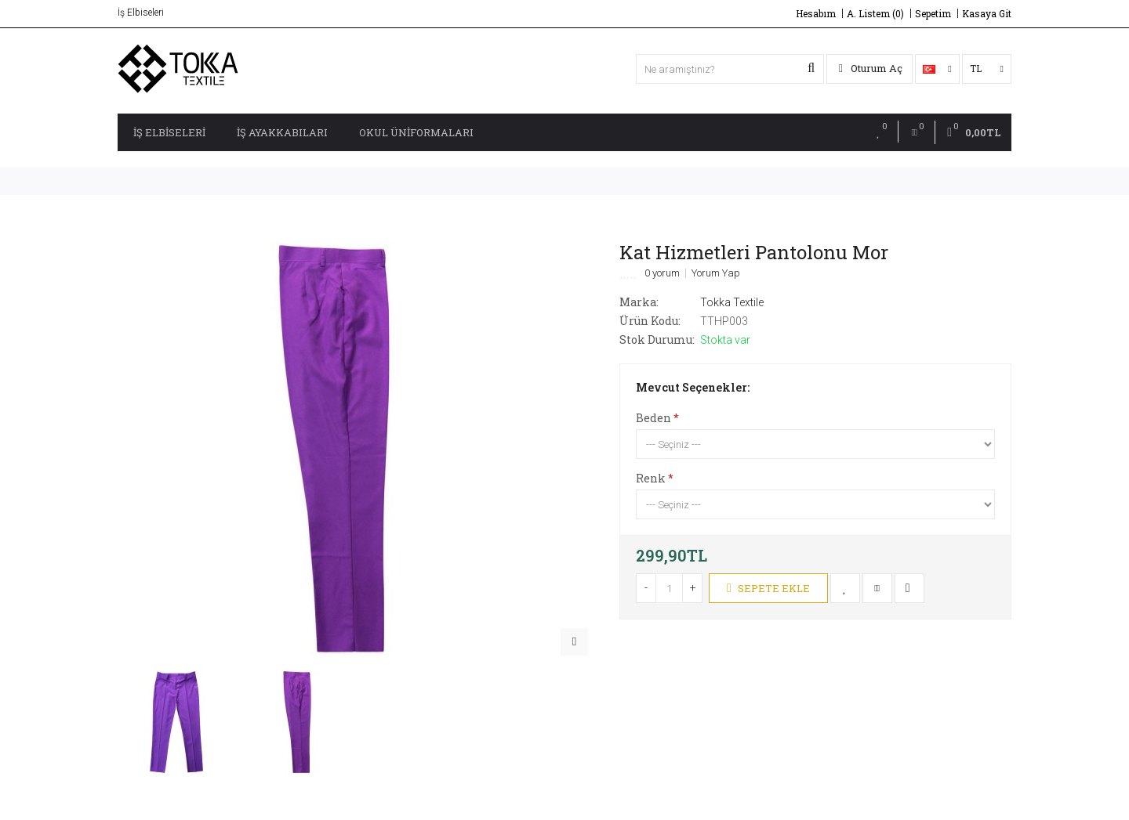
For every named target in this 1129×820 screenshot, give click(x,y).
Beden (653, 417)
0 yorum (662, 273)
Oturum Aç (870, 68)
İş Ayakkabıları (282, 132)
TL (987, 68)
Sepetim (933, 13)
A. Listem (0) (875, 13)
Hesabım (816, 13)
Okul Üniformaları (416, 132)
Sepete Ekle (768, 588)
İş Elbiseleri (169, 132)
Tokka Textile (732, 302)
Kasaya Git (986, 13)
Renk (651, 478)
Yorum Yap (716, 273)
